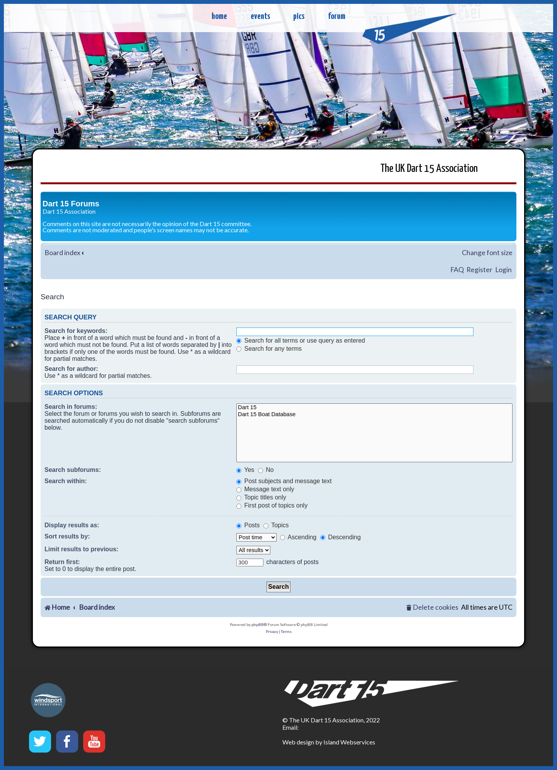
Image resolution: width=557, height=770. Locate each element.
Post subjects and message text (283, 481)
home (219, 16)
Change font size (487, 253)
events (260, 16)
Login (503, 270)
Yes (245, 469)
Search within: (65, 481)
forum (336, 16)
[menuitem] (432, 607)
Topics (276, 525)
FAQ (457, 270)
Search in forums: (70, 406)
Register (479, 270)
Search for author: (71, 368)
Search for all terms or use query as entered (300, 340)
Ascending (298, 537)
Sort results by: (67, 536)
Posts (248, 525)
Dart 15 (374, 408)
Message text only (265, 489)
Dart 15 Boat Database (374, 414)
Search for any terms (269, 348)
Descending (340, 537)
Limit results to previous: (81, 549)
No (266, 469)
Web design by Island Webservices (328, 742)
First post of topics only (272, 505)
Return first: (62, 562)
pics (298, 16)
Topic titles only (261, 497)
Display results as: (71, 525)
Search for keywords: (76, 331)
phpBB (257, 624)
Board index (62, 253)
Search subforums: (72, 469)
